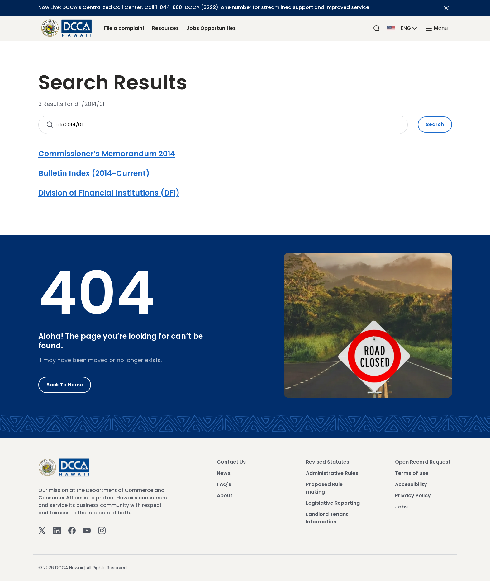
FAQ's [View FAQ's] (224, 484)
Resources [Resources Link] (165, 28)
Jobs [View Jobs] (401, 506)
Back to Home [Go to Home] (64, 384)
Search (435, 124)
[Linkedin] (57, 530)
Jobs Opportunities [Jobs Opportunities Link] (211, 28)
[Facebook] (72, 530)
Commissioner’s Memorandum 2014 (106, 154)
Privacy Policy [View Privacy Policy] (413, 495)
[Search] (376, 28)
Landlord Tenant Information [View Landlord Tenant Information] (327, 518)
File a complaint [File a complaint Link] (124, 28)
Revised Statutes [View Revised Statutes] (327, 461)
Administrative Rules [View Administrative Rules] (332, 473)
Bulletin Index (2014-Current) (94, 173)
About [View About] (224, 495)
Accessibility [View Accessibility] (411, 484)
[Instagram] (102, 530)
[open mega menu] (436, 28)
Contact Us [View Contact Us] (231, 461)
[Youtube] (87, 530)
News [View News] (224, 473)
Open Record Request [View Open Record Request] (422, 461)
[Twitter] (42, 530)
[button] (402, 27)
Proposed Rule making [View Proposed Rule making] (324, 488)
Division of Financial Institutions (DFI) (108, 193)
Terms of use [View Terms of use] (411, 473)
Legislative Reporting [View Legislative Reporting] (333, 503)
